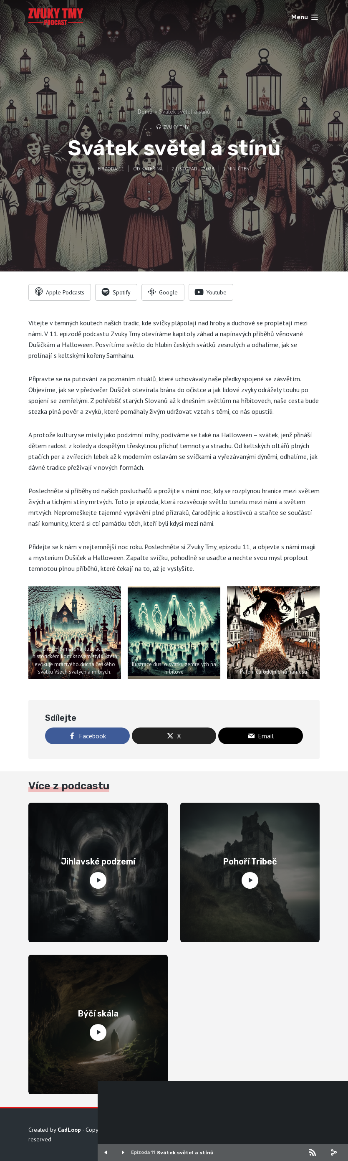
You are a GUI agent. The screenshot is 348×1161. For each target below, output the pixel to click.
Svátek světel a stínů (185, 1153)
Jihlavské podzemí (98, 862)
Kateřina (152, 168)
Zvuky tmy (176, 127)
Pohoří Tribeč (250, 862)
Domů (145, 111)
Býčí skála (98, 1014)
